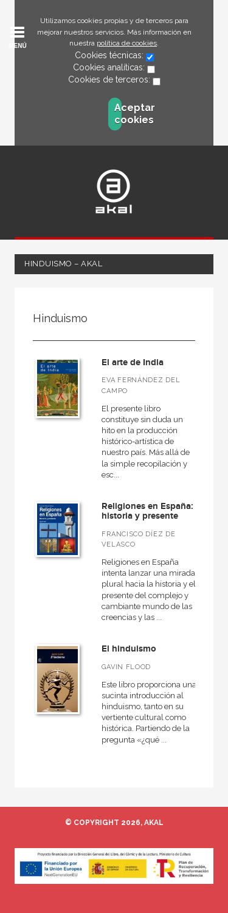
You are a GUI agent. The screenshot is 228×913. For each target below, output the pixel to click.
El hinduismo (129, 649)
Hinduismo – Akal (63, 263)
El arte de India (133, 362)
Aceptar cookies (118, 114)
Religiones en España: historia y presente (147, 511)
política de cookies (127, 43)
